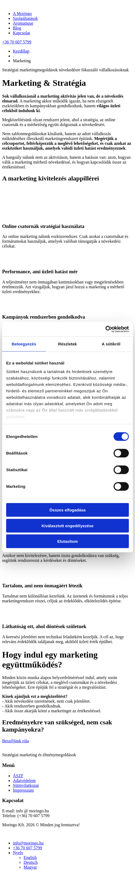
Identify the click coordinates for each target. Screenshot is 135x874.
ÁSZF (18, 775)
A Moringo (22, 13)
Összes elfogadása (67, 510)
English (30, 857)
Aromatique (23, 23)
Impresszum (23, 790)
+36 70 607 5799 (16, 42)
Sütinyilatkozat (26, 785)
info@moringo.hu (28, 843)
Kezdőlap (21, 51)
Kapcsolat (21, 33)
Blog (17, 28)
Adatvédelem (24, 780)
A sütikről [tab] (111, 344)
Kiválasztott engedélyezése (67, 525)
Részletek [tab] (67, 344)
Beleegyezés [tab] (24, 344)
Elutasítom (67, 541)
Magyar (30, 867)
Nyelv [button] (18, 852)
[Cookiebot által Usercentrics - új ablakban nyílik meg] (105, 329)
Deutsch (31, 862)
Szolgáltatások (25, 18)
